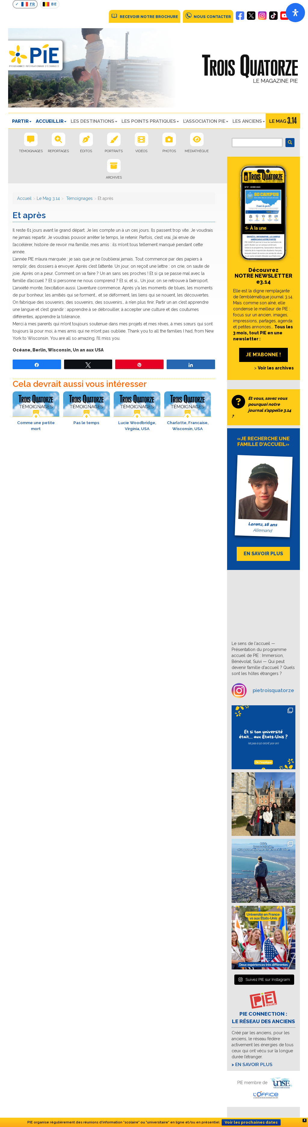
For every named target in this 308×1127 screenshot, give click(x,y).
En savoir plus (254, 1064)
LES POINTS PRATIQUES (149, 121)
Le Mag (277, 121)
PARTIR (20, 121)
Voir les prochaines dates (251, 1122)
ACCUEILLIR (49, 121)
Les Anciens (247, 121)
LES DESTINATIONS (92, 121)
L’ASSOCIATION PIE (204, 121)
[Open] (295, 12)
